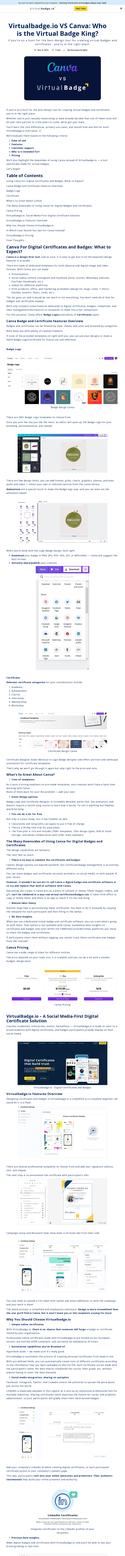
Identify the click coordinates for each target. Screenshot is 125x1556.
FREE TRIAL (81, 8)
